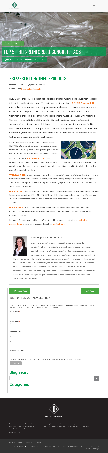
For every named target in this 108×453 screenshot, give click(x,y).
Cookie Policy (93, 446)
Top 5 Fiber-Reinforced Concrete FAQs (42, 51)
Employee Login (49, 446)
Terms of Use (33, 446)
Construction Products (31, 89)
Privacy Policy (17, 446)
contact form (59, 224)
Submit (16, 363)
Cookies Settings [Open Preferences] (92, 449)
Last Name (15, 321)
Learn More (14, 432)
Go (96, 378)
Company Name (16, 331)
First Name (15, 311)
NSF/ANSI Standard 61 (82, 103)
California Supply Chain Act (72, 446)
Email (13, 341)
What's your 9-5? (17, 351)
